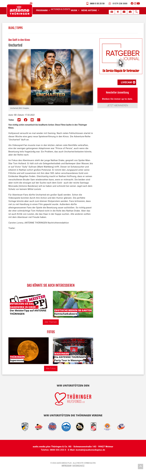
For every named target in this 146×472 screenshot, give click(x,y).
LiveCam (128, 82)
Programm (42, 10)
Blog (11, 28)
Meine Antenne (89, 10)
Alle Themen (51, 322)
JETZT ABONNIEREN (117, 105)
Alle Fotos (51, 368)
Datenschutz (78, 466)
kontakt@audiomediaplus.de (90, 450)
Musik (74, 10)
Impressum (66, 466)
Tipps (19, 28)
